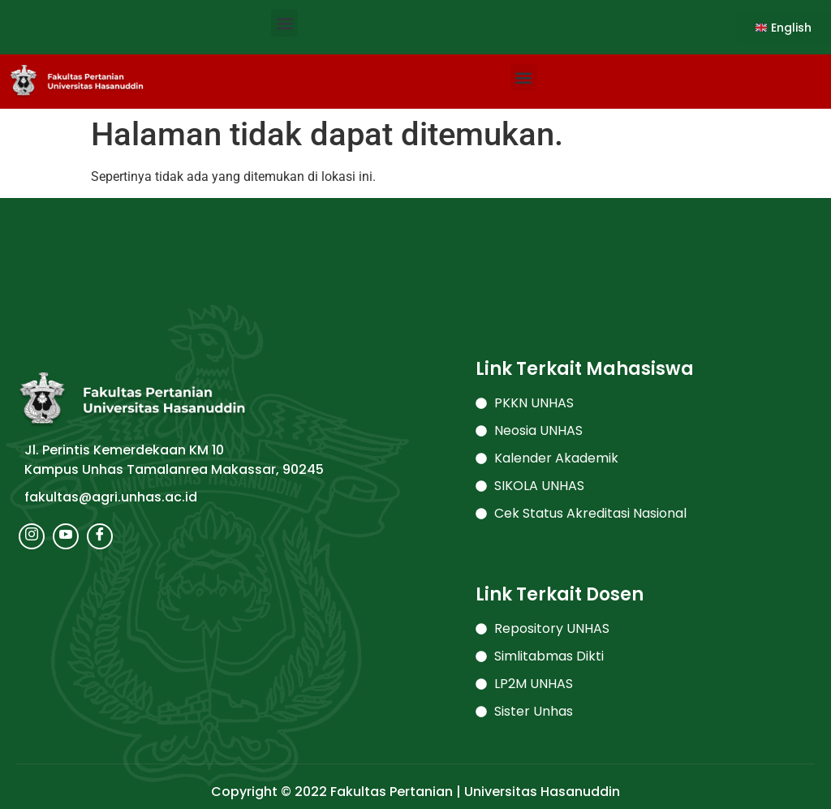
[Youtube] (66, 536)
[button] (284, 23)
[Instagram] (32, 536)
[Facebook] (100, 536)
